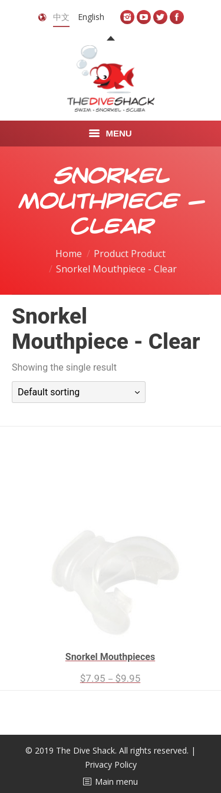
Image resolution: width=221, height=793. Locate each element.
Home (68, 253)
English (91, 16)
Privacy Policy (111, 764)
